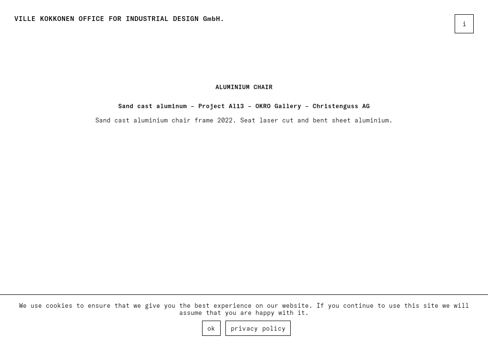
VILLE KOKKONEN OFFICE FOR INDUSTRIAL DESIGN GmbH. (119, 18)
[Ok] (476, 319)
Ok (211, 328)
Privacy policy (258, 328)
